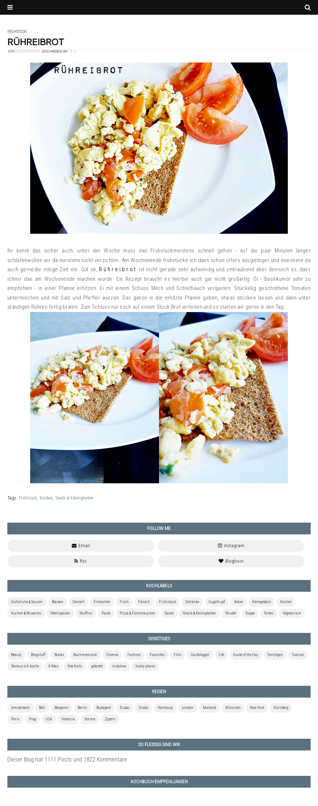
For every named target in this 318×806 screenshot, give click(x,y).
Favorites (157, 654)
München (233, 707)
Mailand (209, 707)
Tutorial (298, 654)
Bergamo (61, 707)
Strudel (230, 613)
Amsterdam (20, 707)
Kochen (46, 498)
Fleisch (144, 601)
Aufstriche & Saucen (27, 601)
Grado (143, 707)
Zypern (110, 719)
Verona (89, 719)
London (188, 707)
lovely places (145, 666)
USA (48, 719)
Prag (32, 719)
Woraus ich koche (25, 666)
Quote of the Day (245, 654)
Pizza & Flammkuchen (137, 613)
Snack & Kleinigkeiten (74, 498)
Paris (15, 719)
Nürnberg (281, 707)
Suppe (250, 613)
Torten (268, 613)
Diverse (112, 654)
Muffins (86, 613)
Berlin (82, 707)
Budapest (103, 707)
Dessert (78, 601)
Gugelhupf (216, 601)
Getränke (192, 601)
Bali (42, 707)
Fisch (124, 601)
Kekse (238, 601)
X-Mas (53, 666)
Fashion (134, 654)
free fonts (75, 666)
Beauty (16, 654)
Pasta (106, 613)
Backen (57, 601)
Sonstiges (275, 654)
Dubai (125, 707)
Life (221, 654)
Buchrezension (85, 654)
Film (177, 654)
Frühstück (28, 498)
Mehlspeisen (60, 613)
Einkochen (101, 601)
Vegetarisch (292, 613)
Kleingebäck (261, 601)
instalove (119, 666)
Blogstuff (38, 654)
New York (257, 707)
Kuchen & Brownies (26, 613)
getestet (97, 666)
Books (59, 654)
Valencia (68, 719)
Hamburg (165, 707)
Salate (169, 613)
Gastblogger (200, 654)
